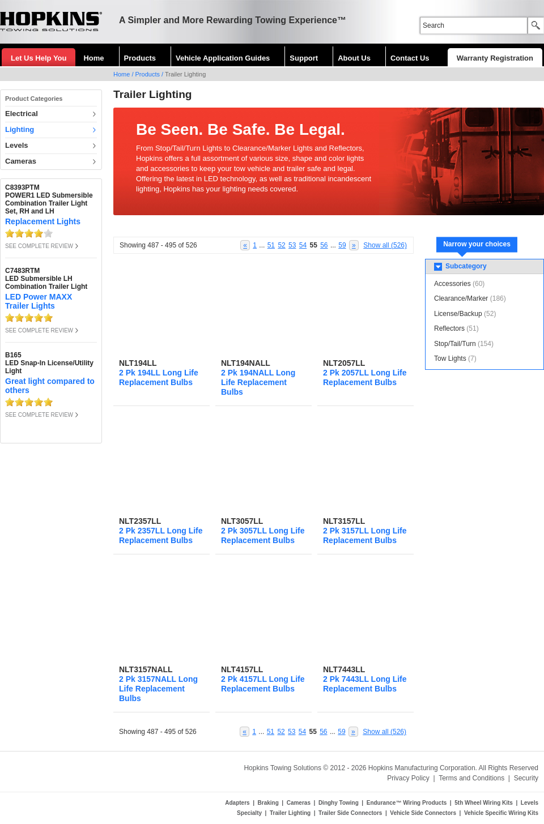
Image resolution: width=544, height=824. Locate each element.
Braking (268, 803)
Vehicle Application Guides (223, 58)
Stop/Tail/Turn (455, 344)
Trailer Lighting (290, 813)
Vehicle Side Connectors (423, 813)
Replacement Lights (42, 221)
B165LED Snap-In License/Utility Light (49, 363)
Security (526, 778)
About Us (354, 58)
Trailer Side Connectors (350, 813)
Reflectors (449, 328)
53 (292, 245)
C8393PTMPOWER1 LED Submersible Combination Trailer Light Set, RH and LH (49, 199)
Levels (16, 145)
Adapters (237, 803)
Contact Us (410, 58)
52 (281, 245)
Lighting (19, 129)
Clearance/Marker (461, 298)
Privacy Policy (408, 778)
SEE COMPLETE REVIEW (39, 246)
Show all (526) (385, 245)
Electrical (21, 113)
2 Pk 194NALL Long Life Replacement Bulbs (258, 382)
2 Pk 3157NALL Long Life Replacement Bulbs (158, 688)
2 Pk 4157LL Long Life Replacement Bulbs (263, 683)
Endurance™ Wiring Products (407, 803)
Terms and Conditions (471, 778)
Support (304, 58)
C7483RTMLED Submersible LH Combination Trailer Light (46, 279)
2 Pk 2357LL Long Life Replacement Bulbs (161, 535)
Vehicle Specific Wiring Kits (501, 813)
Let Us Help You (38, 58)
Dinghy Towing (338, 803)
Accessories (452, 284)
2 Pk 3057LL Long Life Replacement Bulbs (263, 535)
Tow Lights (450, 358)
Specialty (249, 813)
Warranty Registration (495, 58)
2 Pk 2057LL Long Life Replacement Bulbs (365, 377)
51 (271, 245)
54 (303, 245)
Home (93, 58)
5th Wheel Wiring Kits (483, 803)
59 (342, 245)
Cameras (20, 161)
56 (324, 245)
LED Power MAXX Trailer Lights (38, 301)
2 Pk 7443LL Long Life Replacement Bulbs (365, 683)
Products (140, 58)
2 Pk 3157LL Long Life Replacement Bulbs (365, 535)
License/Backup (458, 314)
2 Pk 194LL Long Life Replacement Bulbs (158, 377)
